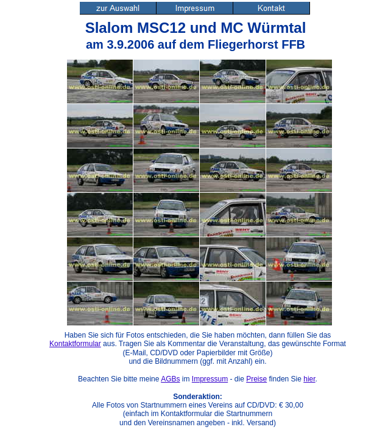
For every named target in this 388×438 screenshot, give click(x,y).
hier (309, 379)
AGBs (170, 379)
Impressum (210, 379)
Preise (256, 379)
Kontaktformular (75, 343)
